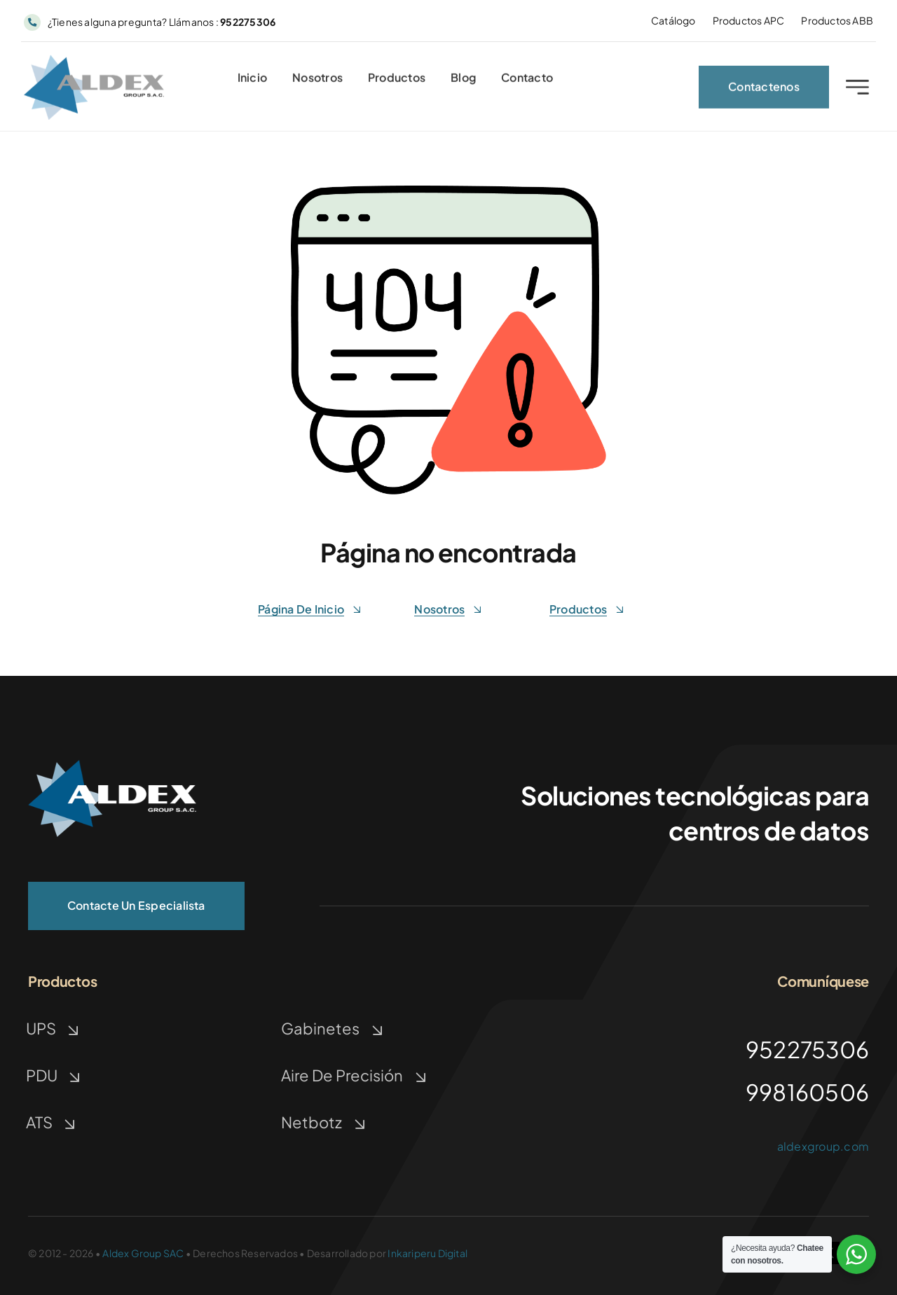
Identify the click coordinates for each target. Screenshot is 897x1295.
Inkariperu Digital (427, 1253)
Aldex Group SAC (143, 1253)
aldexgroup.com (823, 1146)
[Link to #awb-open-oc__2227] (857, 90)
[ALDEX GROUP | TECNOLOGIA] (94, 63)
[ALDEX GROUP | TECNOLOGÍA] (112, 765)
